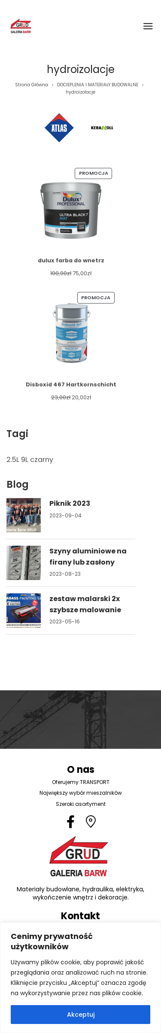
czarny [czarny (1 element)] (41, 460)
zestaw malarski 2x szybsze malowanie (85, 604)
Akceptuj (80, 1014)
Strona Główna (31, 85)
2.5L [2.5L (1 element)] (12, 460)
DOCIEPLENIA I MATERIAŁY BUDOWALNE (97, 85)
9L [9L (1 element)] (24, 460)
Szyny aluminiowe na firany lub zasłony (88, 556)
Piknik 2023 (69, 503)
